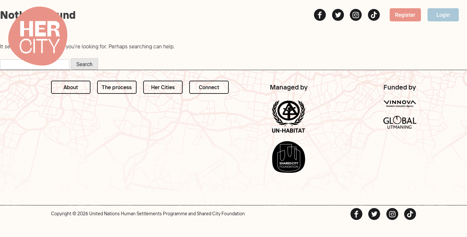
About (71, 87)
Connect (209, 87)
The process (117, 87)
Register (405, 15)
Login (443, 15)
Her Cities (163, 87)
